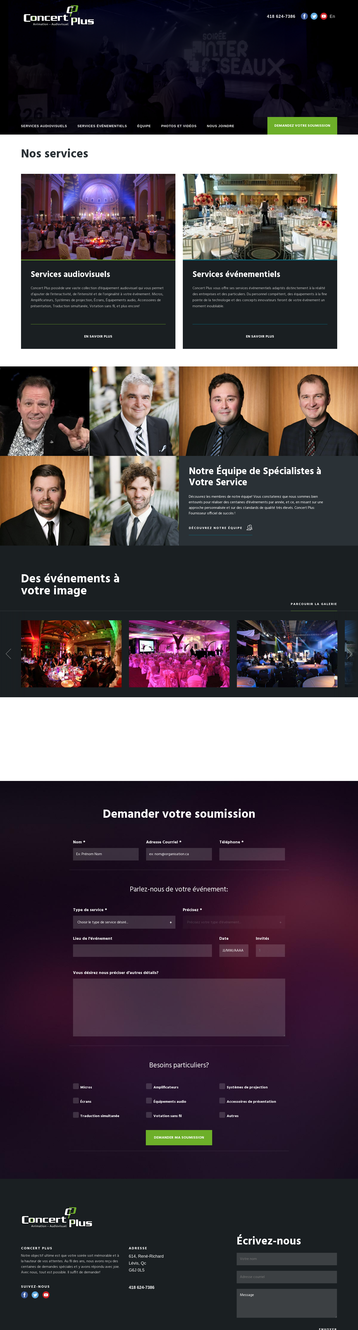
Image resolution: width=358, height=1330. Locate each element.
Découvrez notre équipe (220, 528)
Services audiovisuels (44, 126)
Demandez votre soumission (302, 126)
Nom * (79, 842)
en (332, 16)
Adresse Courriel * (163, 842)
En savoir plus (98, 337)
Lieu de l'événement (92, 939)
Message (287, 1303)
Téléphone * (231, 842)
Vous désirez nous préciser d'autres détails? (116, 973)
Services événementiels (102, 126)
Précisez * (192, 910)
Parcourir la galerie (314, 604)
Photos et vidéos (178, 126)
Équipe (144, 126)
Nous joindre (220, 126)
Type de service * (90, 910)
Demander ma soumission (179, 1138)
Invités (263, 939)
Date (224, 939)
